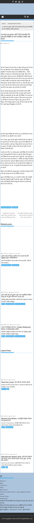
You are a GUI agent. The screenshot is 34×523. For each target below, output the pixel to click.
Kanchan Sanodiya (15, 253)
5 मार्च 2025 (4, 416)
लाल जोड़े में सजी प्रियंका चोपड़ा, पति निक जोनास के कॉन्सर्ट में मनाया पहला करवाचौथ (25, 215)
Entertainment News (6, 207)
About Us (3, 481)
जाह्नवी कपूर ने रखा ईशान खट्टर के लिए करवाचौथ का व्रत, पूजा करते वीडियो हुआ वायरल (8, 215)
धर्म (8, 389)
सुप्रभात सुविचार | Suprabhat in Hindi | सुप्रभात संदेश (15, 509)
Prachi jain (12, 380)
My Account (3, 490)
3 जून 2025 (4, 380)
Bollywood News (10, 304)
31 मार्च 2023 (5, 253)
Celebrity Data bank (6, 265)
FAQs (1, 487)
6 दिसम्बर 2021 (5, 325)
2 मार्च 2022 (4, 292)
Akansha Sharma (14, 292)
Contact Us (3, 485)
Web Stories (4, 498)
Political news (15, 265)
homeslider (15, 207)
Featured (4, 389)
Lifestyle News (9, 427)
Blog (1, 483)
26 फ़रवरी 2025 (5, 454)
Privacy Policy (4, 496)
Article (3, 304)
